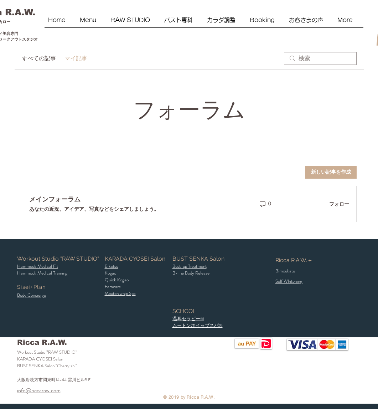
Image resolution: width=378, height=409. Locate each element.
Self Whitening (289, 281)
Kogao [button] (110, 273)
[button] (134, 22)
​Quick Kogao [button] (117, 279)
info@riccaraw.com (39, 390)
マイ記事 (75, 58)
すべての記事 (39, 58)
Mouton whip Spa (120, 293)
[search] (320, 58)
